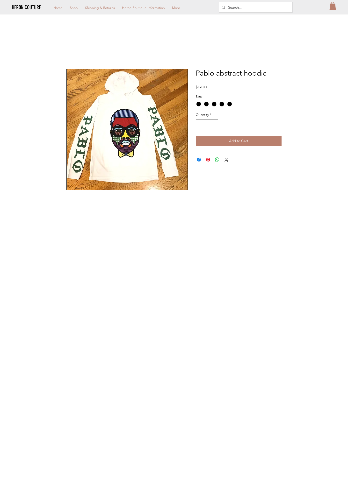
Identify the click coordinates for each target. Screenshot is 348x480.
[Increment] (214, 124)
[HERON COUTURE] (35, 7)
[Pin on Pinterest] (208, 159)
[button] (332, 6)
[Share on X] (226, 159)
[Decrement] (199, 124)
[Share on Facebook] (199, 159)
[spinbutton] (207, 124)
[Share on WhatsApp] (217, 159)
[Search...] (255, 7)
